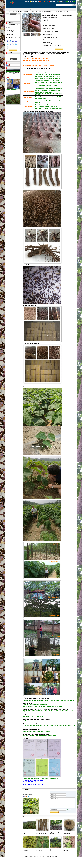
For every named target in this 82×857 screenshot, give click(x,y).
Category (10, 11)
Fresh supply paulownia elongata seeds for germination (13, 75)
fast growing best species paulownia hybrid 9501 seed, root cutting (13, 93)
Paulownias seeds (9, 16)
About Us (15, 9)
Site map (43, 856)
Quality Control (40, 9)
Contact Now (13, 50)
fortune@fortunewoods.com (35, 784)
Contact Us (49, 9)
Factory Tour (30, 9)
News (66, 9)
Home (8, 9)
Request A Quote (59, 9)
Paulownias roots (16, 11)
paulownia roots (28, 789)
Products (22, 9)
